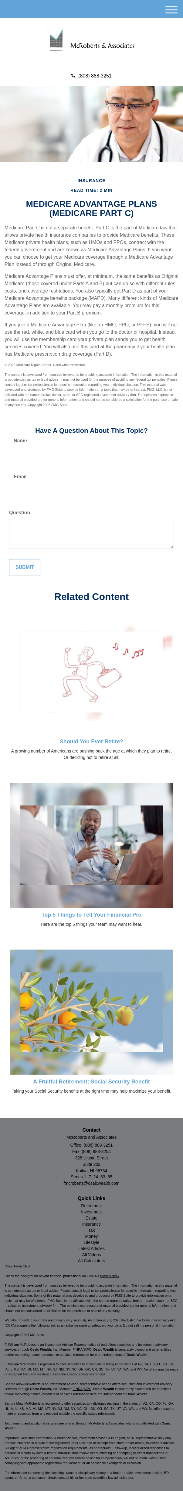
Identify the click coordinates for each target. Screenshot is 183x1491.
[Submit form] (24, 567)
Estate (92, 1218)
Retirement (91, 1205)
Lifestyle (91, 1242)
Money (91, 1236)
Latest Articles (91, 1248)
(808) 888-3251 (91, 75)
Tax (91, 1230)
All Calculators (91, 1260)
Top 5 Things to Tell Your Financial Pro (92, 915)
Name (20, 440)
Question (19, 512)
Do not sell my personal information (149, 1325)
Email (20, 476)
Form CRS (22, 1266)
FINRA (78, 1349)
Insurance (91, 1224)
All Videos (91, 1254)
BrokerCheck (110, 1276)
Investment (91, 1211)
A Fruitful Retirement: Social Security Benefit (91, 1082)
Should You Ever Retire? (91, 741)
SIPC (87, 1349)
